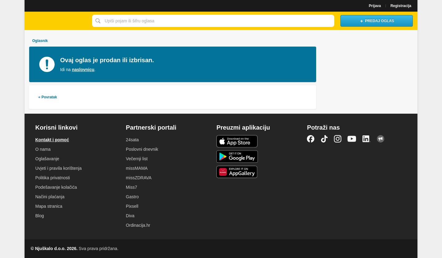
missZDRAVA (138, 177)
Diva (130, 215)
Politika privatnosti (52, 177)
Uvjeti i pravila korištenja (58, 168)
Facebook (310, 138)
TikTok (324, 138)
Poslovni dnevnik (142, 149)
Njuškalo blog (380, 138)
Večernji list (137, 158)
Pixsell (132, 206)
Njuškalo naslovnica (57, 21)
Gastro (132, 196)
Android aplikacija (237, 156)
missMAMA (137, 168)
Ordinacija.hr (138, 225)
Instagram (337, 138)
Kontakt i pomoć (52, 139)
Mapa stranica (48, 206)
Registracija (400, 6)
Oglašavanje (47, 158)
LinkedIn (366, 138)
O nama (43, 149)
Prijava (375, 6)
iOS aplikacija (237, 141)
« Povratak (47, 97)
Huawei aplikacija (237, 172)
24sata (132, 139)
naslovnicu (83, 69)
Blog (39, 215)
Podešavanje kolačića (56, 187)
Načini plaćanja (49, 196)
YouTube (351, 138)
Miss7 (131, 187)
